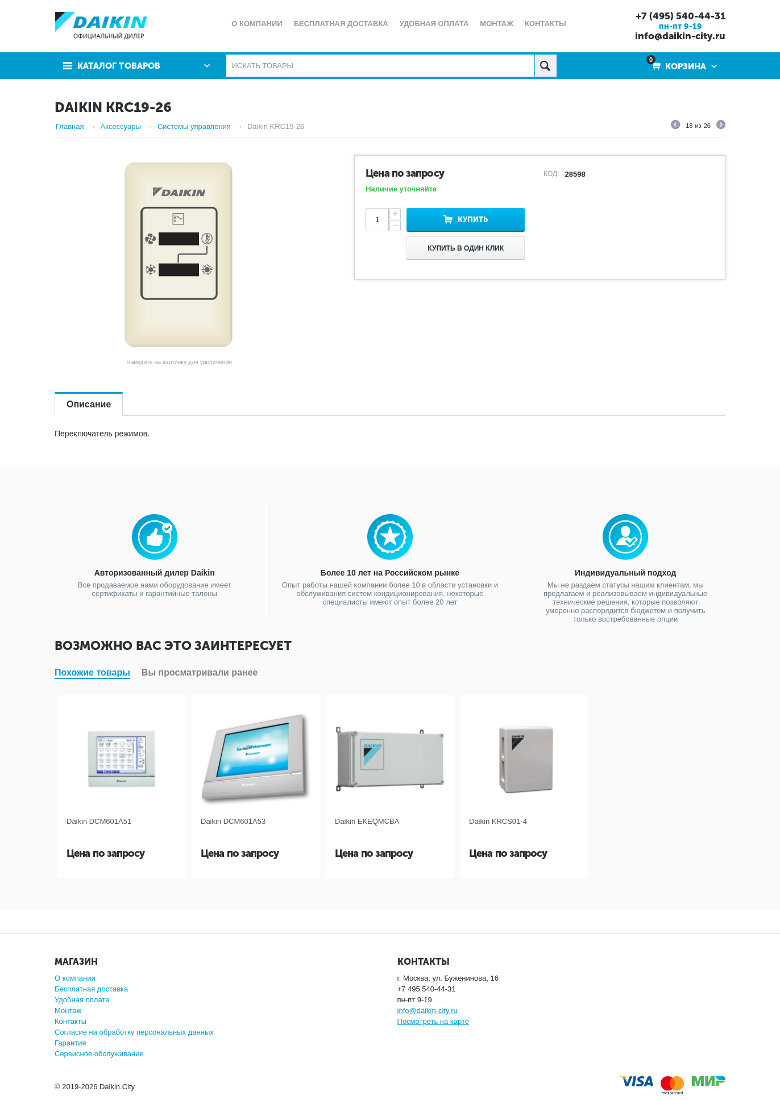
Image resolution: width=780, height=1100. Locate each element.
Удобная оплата (82, 999)
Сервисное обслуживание (99, 1053)
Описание (89, 404)
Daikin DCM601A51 (99, 821)
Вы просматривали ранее (200, 672)
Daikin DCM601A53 (233, 821)
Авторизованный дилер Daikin (154, 572)
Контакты (70, 1021)
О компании (75, 978)
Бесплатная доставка (91, 989)
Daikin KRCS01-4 (498, 821)
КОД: (551, 174)
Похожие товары (92, 672)
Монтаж (68, 1010)
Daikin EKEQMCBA (367, 821)
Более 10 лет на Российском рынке (390, 572)
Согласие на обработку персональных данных (134, 1032)
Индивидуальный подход (625, 572)
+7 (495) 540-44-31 (680, 16)
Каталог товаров (118, 66)
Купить (473, 219)
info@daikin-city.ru (680, 35)
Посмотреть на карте (433, 1021)
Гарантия (70, 1043)
